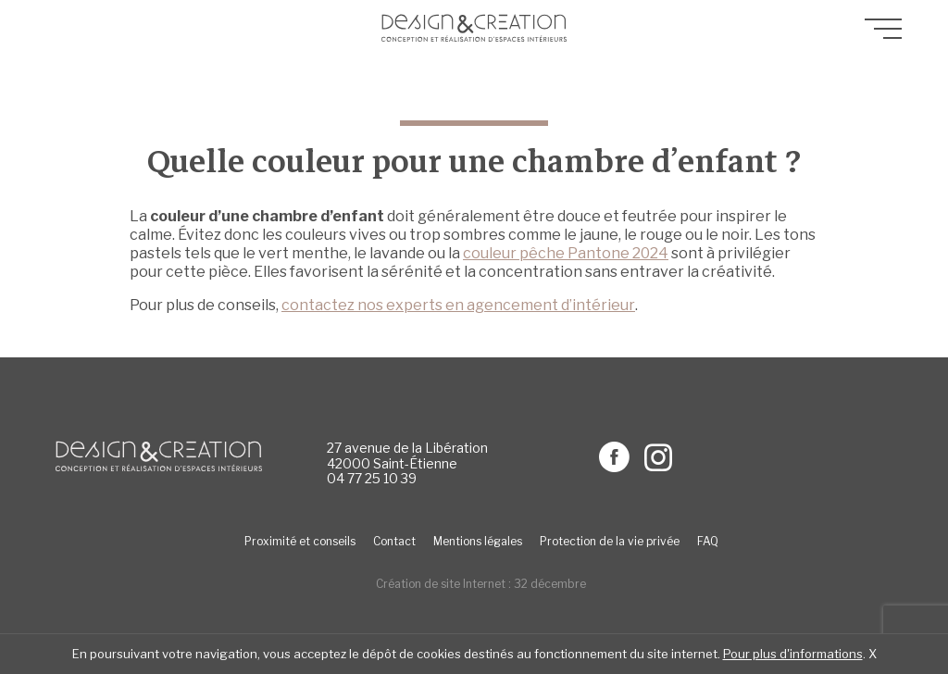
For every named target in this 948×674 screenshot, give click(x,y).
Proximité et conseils (300, 541)
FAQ (707, 541)
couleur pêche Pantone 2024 (565, 253)
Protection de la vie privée (610, 541)
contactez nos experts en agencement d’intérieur (458, 305)
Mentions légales (477, 541)
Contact (394, 541)
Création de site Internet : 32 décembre (481, 584)
